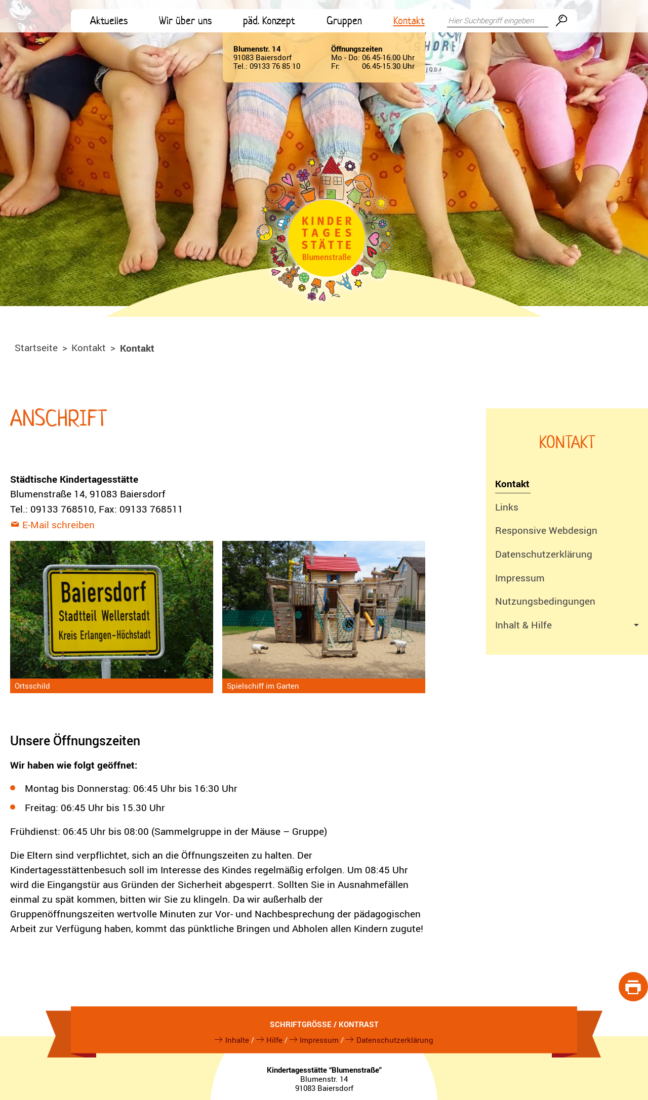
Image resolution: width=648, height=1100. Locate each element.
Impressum (520, 577)
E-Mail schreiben (58, 524)
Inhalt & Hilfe (523, 624)
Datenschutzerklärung (543, 554)
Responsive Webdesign (546, 530)
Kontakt (512, 483)
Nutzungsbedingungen (545, 601)
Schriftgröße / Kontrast (324, 1024)
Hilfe (274, 1040)
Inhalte (237, 1040)
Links (506, 507)
